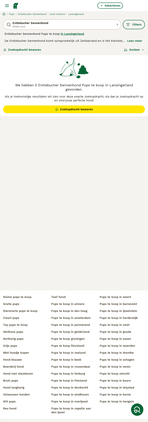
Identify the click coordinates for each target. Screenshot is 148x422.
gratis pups (11, 304)
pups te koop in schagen (117, 359)
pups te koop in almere (67, 304)
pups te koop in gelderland (70, 332)
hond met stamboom (18, 373)
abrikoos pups (13, 332)
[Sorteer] (134, 50)
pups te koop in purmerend (70, 325)
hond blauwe (12, 359)
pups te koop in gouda (115, 332)
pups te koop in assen (115, 339)
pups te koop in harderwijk (119, 318)
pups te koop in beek (66, 359)
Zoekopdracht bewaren (22, 49)
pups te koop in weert (115, 297)
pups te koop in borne (115, 394)
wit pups (9, 401)
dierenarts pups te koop (20, 311)
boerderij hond (13, 366)
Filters (133, 25)
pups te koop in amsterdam (71, 318)
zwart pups (11, 318)
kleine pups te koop (17, 297)
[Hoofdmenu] (7, 5)
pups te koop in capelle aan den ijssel (71, 410)
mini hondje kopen (16, 352)
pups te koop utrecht (115, 373)
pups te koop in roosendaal (70, 366)
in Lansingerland (72, 34)
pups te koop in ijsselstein (118, 311)
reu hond (9, 408)
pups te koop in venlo (115, 366)
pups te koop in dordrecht (69, 387)
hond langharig (13, 387)
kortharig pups (13, 339)
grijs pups (10, 346)
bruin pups (10, 380)
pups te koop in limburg (68, 373)
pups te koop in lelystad (117, 387)
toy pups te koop (15, 325)
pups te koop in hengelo (117, 401)
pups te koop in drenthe (117, 352)
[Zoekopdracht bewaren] (137, 409)
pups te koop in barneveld (118, 304)
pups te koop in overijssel (69, 401)
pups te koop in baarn (115, 380)
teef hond (58, 297)
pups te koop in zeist (115, 325)
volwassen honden (16, 394)
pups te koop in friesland (69, 380)
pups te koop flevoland (67, 346)
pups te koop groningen (68, 339)
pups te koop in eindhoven (70, 394)
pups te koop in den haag (69, 311)
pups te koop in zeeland (68, 352)
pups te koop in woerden (117, 346)
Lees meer (134, 41)
